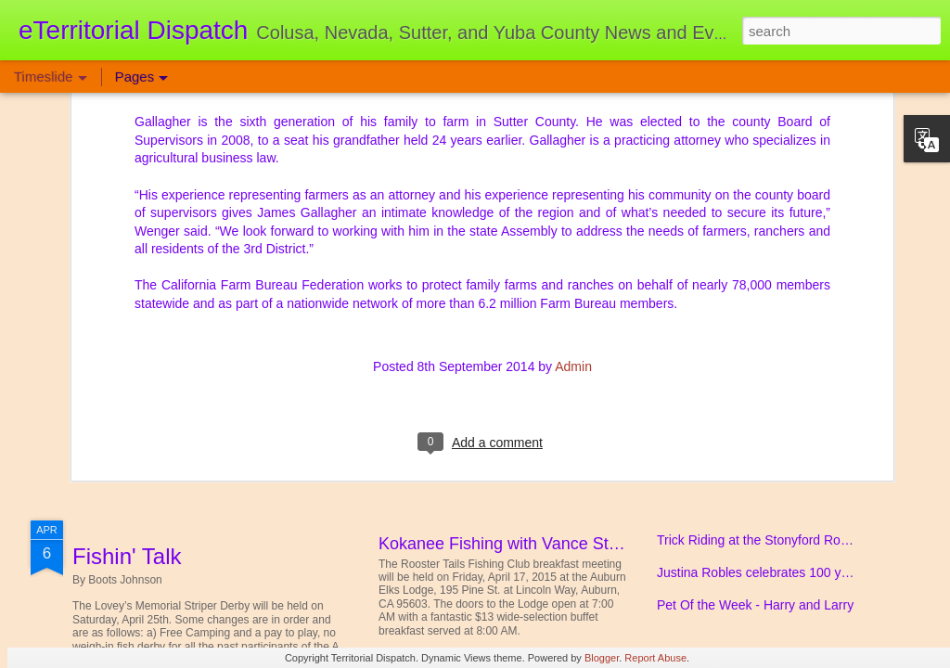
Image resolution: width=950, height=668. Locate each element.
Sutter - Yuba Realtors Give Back (752, 318)
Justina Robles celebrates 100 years (762, 572)
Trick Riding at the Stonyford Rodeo (759, 540)
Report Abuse (655, 657)
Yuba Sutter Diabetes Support (219, 334)
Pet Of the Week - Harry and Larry (755, 604)
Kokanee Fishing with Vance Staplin (511, 543)
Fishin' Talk (127, 556)
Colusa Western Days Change (744, 383)
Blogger (601, 657)
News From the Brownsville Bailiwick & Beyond (792, 415)
